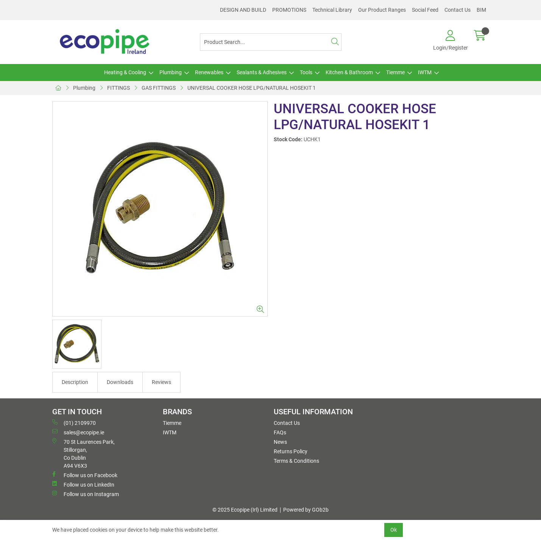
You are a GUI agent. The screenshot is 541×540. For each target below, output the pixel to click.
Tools (306, 72)
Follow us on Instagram (85, 493)
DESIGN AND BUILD (243, 10)
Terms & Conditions (296, 461)
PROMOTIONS (289, 10)
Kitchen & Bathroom (349, 72)
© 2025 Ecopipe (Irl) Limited (245, 510)
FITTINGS (118, 88)
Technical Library (332, 10)
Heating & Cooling (125, 72)
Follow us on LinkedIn (83, 484)
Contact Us (457, 10)
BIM (481, 10)
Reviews (161, 382)
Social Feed (425, 10)
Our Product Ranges (382, 10)
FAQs (280, 432)
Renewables (209, 72)
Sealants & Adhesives (262, 72)
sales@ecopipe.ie (78, 432)
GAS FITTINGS (159, 88)
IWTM (425, 72)
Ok (393, 530)
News (280, 442)
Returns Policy (290, 451)
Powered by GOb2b (306, 510)
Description (75, 382)
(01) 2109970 (74, 422)
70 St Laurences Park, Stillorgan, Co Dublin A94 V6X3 (83, 453)
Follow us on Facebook (84, 474)
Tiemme (395, 72)
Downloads (120, 382)
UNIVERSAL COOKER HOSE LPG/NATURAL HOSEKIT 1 (251, 88)
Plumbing (170, 72)
